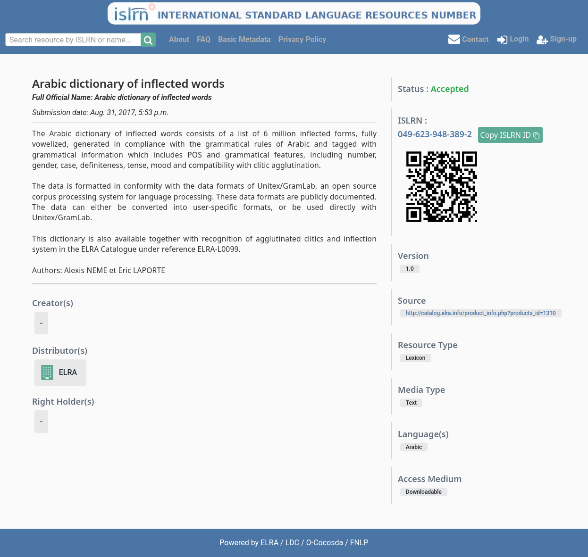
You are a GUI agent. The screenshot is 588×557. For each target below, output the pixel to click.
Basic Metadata (244, 39)
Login (512, 40)
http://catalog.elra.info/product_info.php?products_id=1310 (481, 313)
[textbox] (74, 40)
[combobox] (74, 39)
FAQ (203, 39)
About (179, 39)
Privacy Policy (302, 39)
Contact (468, 39)
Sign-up (557, 40)
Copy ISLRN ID (510, 135)
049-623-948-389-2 (436, 134)
